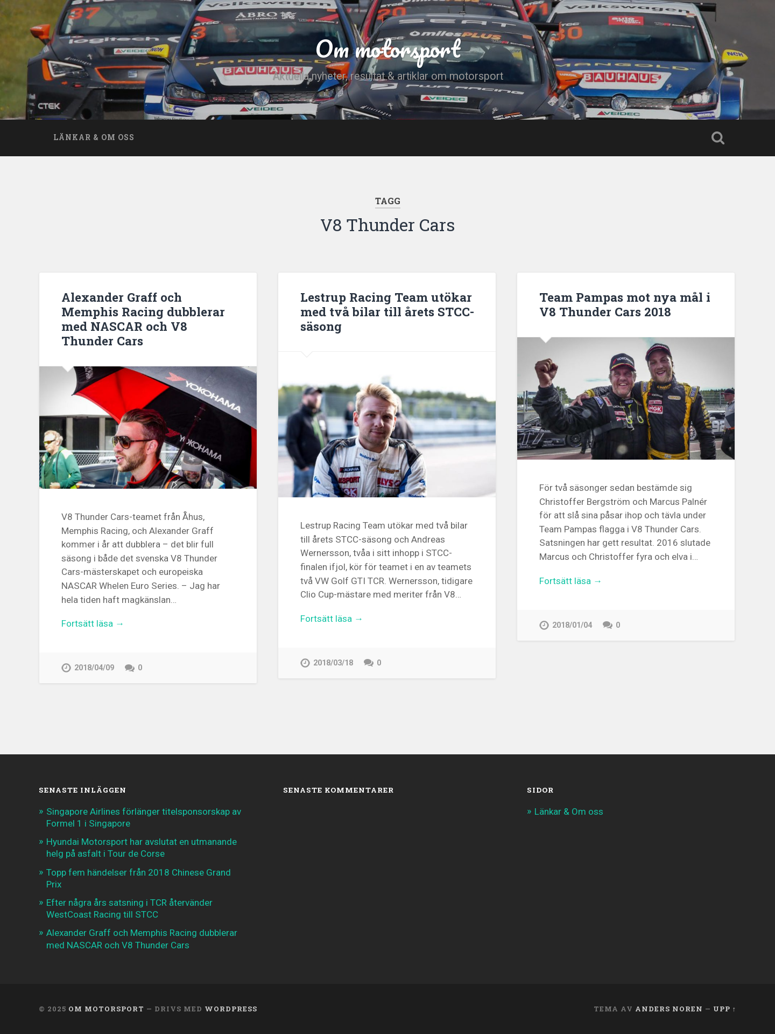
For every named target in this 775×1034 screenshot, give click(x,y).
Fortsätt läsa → (92, 623)
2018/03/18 (333, 663)
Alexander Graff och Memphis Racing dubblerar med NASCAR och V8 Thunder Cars (143, 319)
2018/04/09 (94, 667)
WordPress (231, 1008)
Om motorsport (387, 48)
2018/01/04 (572, 625)
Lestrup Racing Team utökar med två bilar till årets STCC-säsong (387, 311)
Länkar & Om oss (94, 137)
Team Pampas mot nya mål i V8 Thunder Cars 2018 (624, 304)
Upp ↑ (724, 1008)
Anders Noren (669, 1008)
